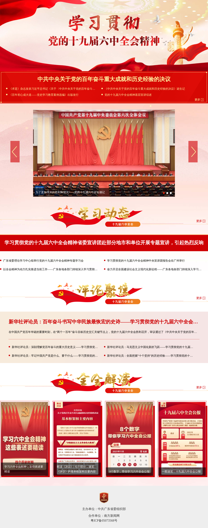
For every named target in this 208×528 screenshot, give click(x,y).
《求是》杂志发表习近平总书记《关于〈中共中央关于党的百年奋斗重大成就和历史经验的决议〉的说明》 (51, 88)
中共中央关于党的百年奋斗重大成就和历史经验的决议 (104, 79)
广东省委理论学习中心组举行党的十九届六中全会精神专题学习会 (42, 260)
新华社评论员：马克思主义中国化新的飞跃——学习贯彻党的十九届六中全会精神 (149, 347)
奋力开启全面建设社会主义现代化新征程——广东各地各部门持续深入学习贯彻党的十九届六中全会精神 (153, 269)
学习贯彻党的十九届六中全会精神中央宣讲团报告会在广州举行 (144, 260)
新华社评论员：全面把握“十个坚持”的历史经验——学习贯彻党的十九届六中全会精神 (149, 355)
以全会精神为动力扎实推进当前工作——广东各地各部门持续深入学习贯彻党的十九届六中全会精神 (49, 269)
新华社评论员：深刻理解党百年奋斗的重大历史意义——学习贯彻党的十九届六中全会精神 (54, 347)
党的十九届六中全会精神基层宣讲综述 (126, 94)
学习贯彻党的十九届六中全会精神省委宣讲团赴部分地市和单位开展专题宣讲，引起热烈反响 (104, 242)
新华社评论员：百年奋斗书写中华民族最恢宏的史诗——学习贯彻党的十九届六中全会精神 (106, 321)
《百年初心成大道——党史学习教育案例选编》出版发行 (42, 94)
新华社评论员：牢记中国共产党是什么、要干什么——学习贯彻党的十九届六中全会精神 (54, 355)
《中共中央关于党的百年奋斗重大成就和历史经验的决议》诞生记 (143, 88)
